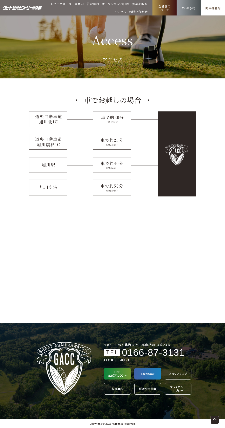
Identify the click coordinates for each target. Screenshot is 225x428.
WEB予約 (189, 8)
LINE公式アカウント (117, 374)
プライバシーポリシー (178, 389)
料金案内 (117, 389)
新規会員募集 (147, 389)
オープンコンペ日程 (115, 4)
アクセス (120, 11)
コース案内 (76, 4)
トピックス (58, 4)
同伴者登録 (213, 8)
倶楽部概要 (140, 4)
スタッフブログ (178, 374)
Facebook (148, 374)
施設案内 (93, 4)
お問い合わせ (138, 11)
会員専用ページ (164, 8)
